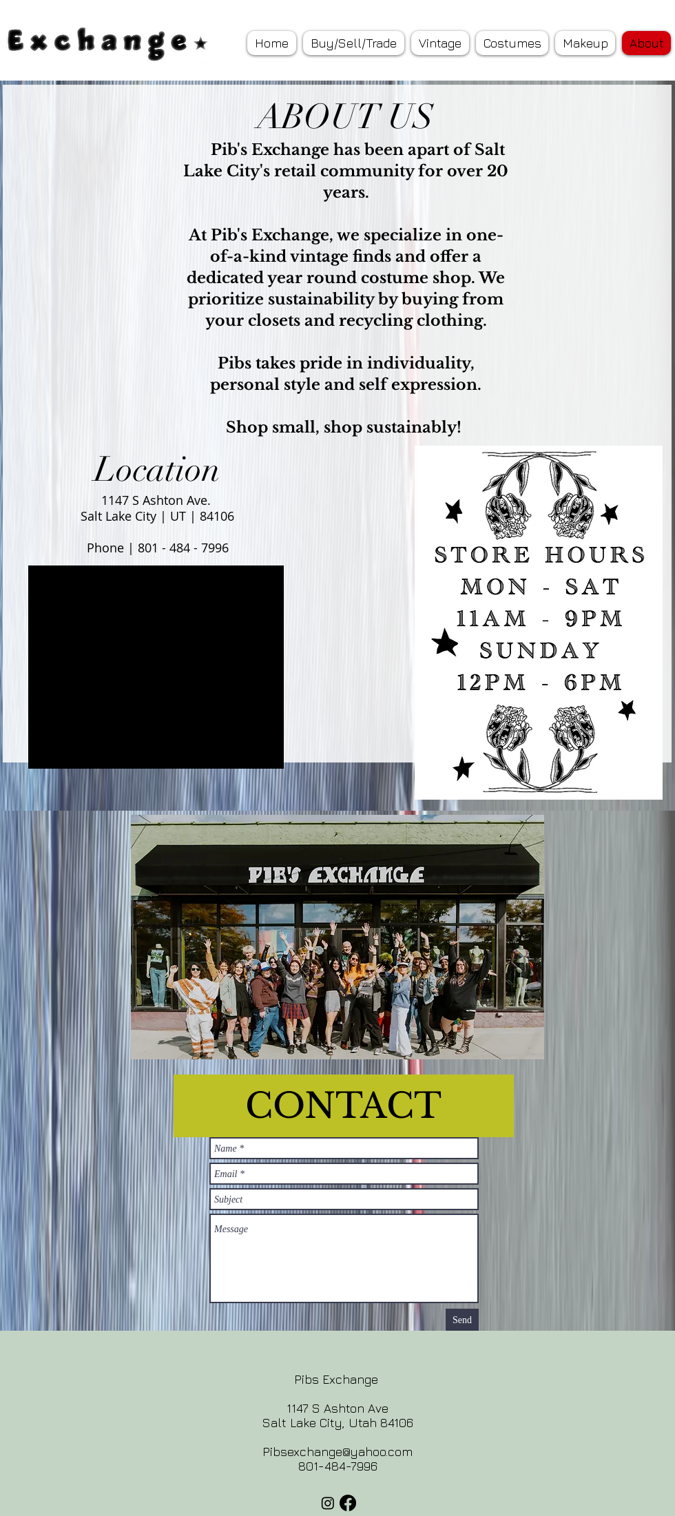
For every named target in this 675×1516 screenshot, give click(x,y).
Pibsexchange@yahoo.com (337, 1451)
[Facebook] (348, 1503)
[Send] (462, 1320)
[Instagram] (328, 1503)
